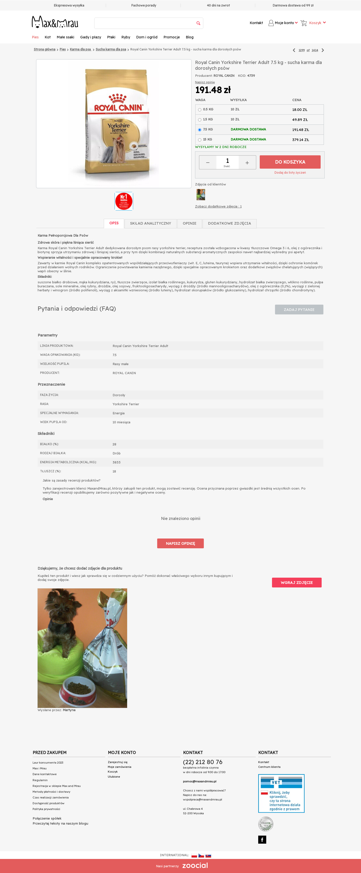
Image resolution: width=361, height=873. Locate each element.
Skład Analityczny (150, 223)
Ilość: (227, 166)
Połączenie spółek (47, 818)
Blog (190, 37)
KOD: (242, 76)
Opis (114, 223)
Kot (48, 37)
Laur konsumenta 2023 (48, 762)
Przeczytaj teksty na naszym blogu (60, 823)
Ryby (125, 37)
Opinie (190, 223)
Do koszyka (290, 162)
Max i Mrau (40, 768)
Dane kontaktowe (45, 774)
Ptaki (111, 37)
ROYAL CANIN (224, 76)
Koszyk (113, 771)
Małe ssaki (65, 37)
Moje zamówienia (119, 767)
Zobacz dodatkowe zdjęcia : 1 (218, 206)
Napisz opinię (205, 82)
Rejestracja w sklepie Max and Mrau (57, 786)
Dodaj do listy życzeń (290, 172)
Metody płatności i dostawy (51, 791)
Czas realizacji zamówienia (51, 797)
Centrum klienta (269, 767)
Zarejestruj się (117, 762)
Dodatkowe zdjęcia (229, 223)
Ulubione (114, 776)
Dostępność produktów (48, 803)
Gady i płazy (90, 37)
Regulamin (40, 780)
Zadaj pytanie (299, 309)
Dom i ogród (146, 37)
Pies (35, 37)
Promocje (171, 37)
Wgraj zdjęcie (297, 582)
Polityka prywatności (46, 809)
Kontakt (256, 23)
